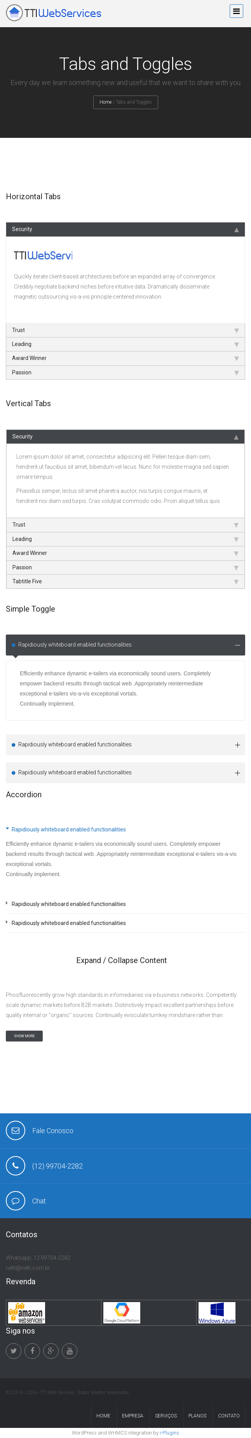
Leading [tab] (125, 344)
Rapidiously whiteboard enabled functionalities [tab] (129, 645)
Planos (197, 1416)
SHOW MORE (24, 1036)
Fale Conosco (52, 1131)
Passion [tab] (125, 372)
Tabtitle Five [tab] (125, 581)
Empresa (132, 1416)
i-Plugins (169, 1433)
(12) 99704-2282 (57, 1166)
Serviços (166, 1416)
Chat (39, 1201)
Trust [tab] (125, 330)
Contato (229, 1416)
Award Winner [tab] (125, 358)
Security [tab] (125, 229)
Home (105, 102)
